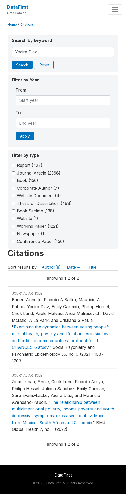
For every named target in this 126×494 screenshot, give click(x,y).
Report (29, 165)
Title (92, 267)
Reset (44, 65)
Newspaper (31, 233)
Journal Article (38, 173)
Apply (25, 136)
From (21, 90)
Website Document (39, 195)
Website (27, 218)
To (18, 112)
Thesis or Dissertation (44, 203)
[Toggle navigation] (115, 9)
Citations (27, 24)
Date (73, 267)
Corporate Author (38, 188)
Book (27, 180)
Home (12, 24)
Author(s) (51, 267)
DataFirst (17, 7)
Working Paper (38, 226)
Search (22, 65)
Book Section (35, 210)
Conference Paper (40, 241)
